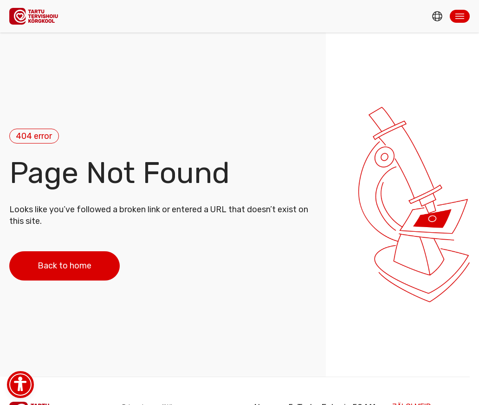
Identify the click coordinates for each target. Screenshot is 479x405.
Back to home (64, 266)
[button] (460, 16)
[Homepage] (36, 16)
